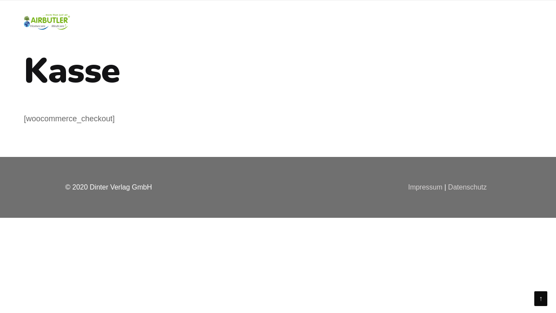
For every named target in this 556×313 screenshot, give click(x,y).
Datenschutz (467, 187)
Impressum (425, 187)
